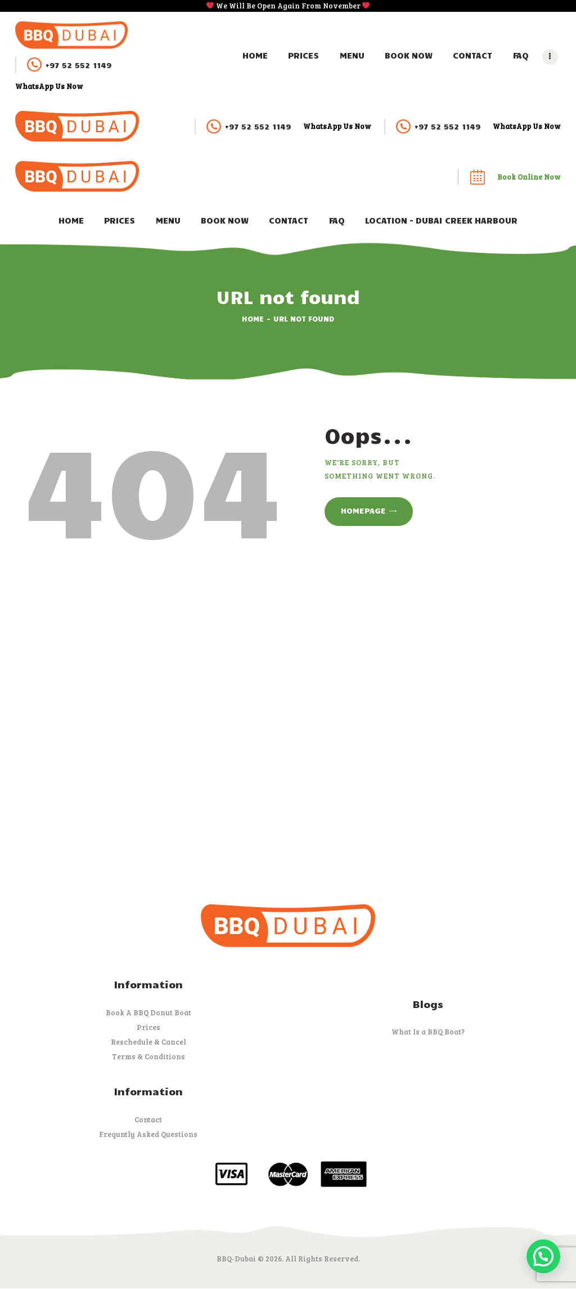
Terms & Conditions (148, 1056)
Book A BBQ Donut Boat (148, 1012)
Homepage (363, 510)
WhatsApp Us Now (49, 86)
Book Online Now (529, 177)
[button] (543, 1256)
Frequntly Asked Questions (148, 1134)
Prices (148, 1027)
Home (253, 318)
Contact (148, 1119)
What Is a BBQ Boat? (428, 1032)
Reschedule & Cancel (148, 1042)
